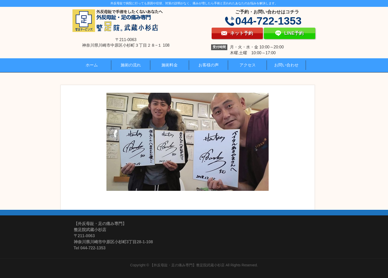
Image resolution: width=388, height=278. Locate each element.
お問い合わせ (286, 65)
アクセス (247, 65)
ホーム (92, 65)
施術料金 (169, 65)
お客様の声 (208, 65)
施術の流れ (131, 65)
